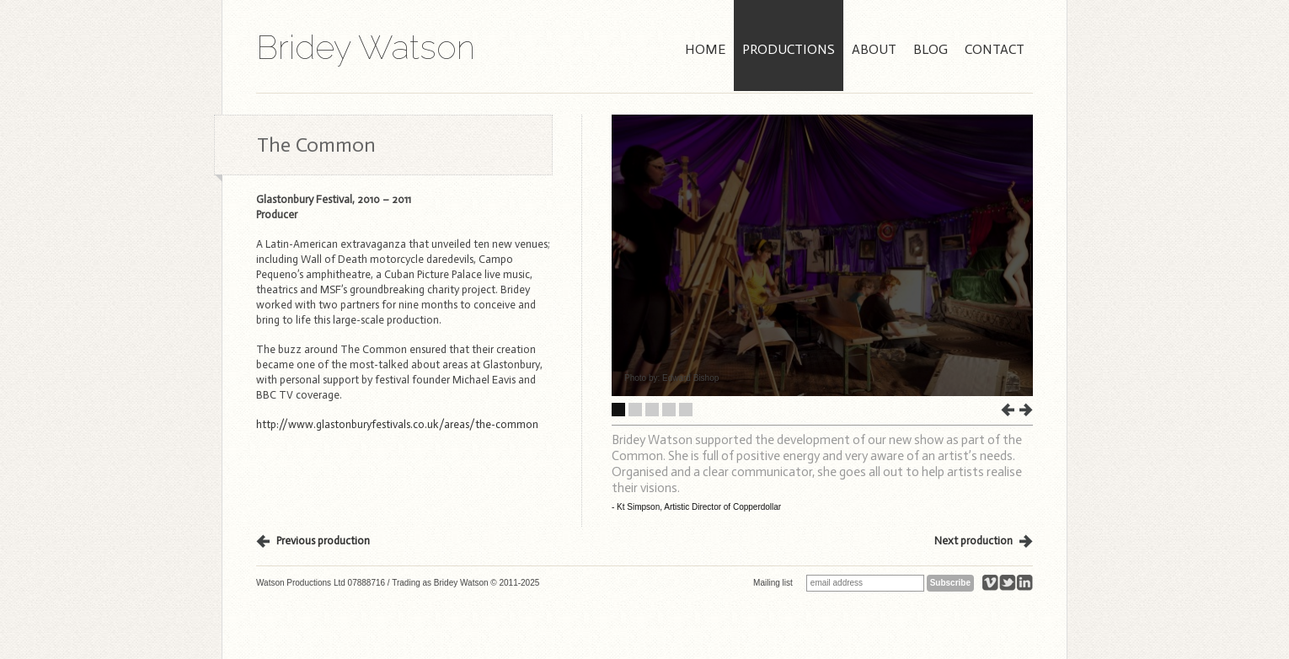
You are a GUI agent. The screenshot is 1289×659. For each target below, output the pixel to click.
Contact (994, 49)
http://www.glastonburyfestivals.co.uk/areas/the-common (397, 424)
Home (705, 49)
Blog (930, 49)
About (874, 49)
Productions (788, 49)
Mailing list (773, 582)
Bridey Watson (365, 47)
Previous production (323, 540)
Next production (973, 540)
